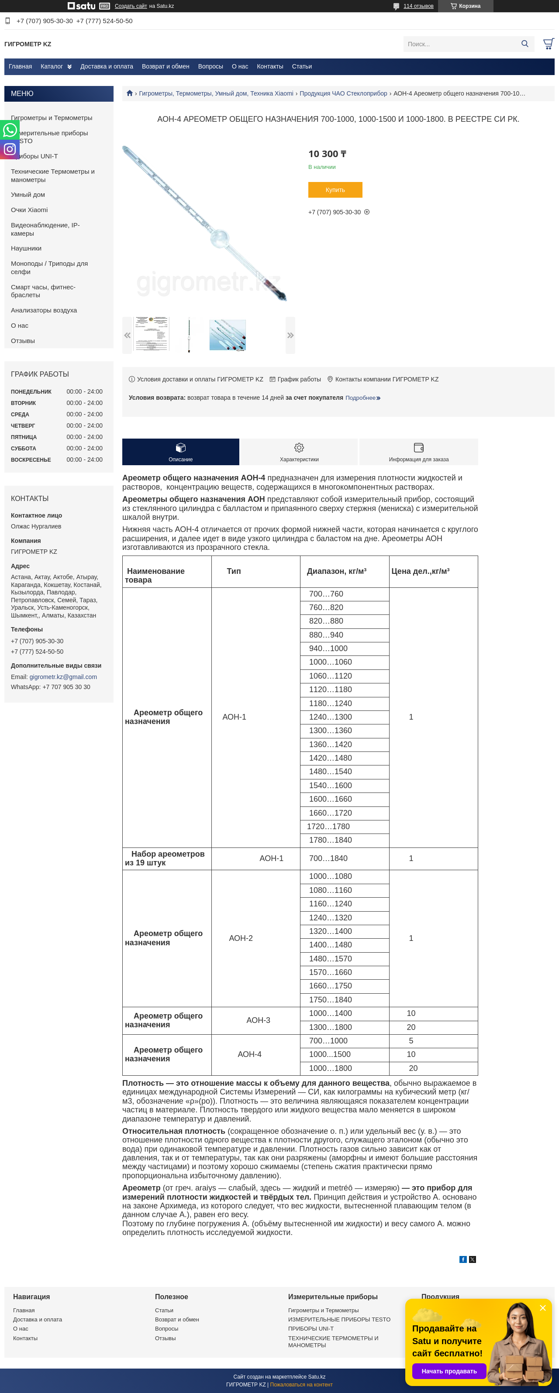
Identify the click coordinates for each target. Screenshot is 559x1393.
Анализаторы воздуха (44, 310)
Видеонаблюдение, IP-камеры (45, 229)
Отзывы (23, 340)
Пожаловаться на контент (301, 1385)
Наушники (26, 248)
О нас (240, 66)
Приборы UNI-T (34, 156)
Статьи (302, 66)
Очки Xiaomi (29, 209)
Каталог (52, 66)
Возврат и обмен (166, 66)
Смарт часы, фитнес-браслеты (43, 291)
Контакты (270, 66)
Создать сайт (131, 6)
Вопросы (210, 66)
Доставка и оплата (106, 66)
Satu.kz (316, 1377)
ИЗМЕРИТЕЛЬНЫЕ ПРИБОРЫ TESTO (339, 1319)
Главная (20, 66)
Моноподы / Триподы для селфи (49, 267)
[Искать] (525, 44)
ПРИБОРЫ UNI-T (311, 1328)
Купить (335, 189)
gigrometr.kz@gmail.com (63, 676)
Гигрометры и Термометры (52, 117)
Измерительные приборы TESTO (49, 137)
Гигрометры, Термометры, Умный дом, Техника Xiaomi (216, 93)
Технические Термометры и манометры (53, 175)
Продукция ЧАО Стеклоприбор (343, 93)
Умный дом (28, 194)
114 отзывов (419, 6)
